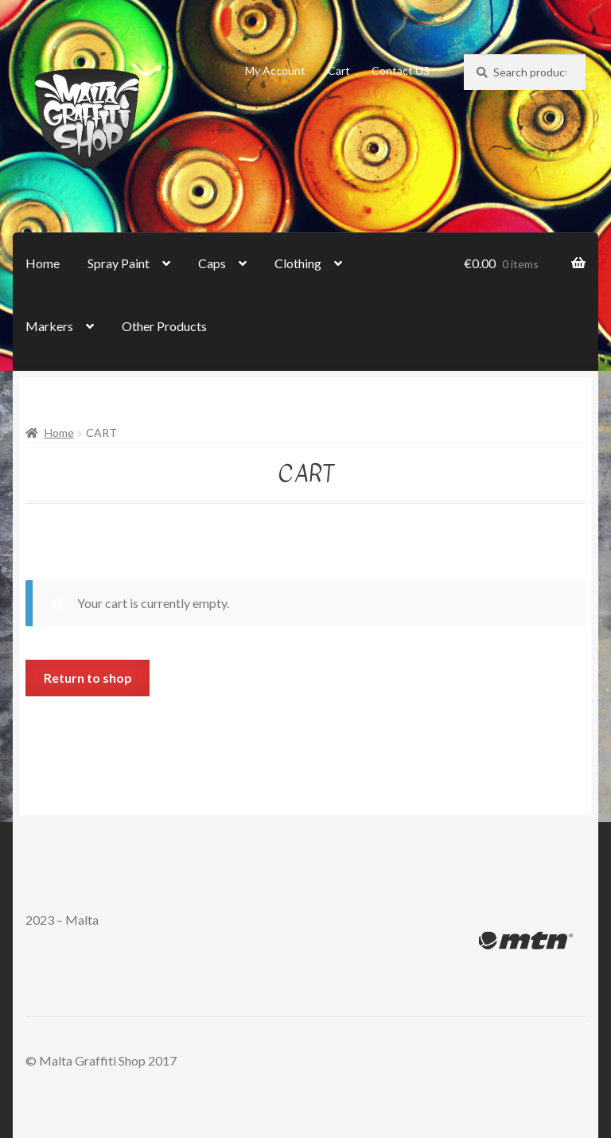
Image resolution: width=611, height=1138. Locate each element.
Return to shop (88, 677)
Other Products (164, 325)
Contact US (401, 70)
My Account (275, 70)
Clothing (297, 263)
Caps (212, 263)
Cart (339, 70)
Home (42, 263)
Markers (49, 325)
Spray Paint (119, 263)
